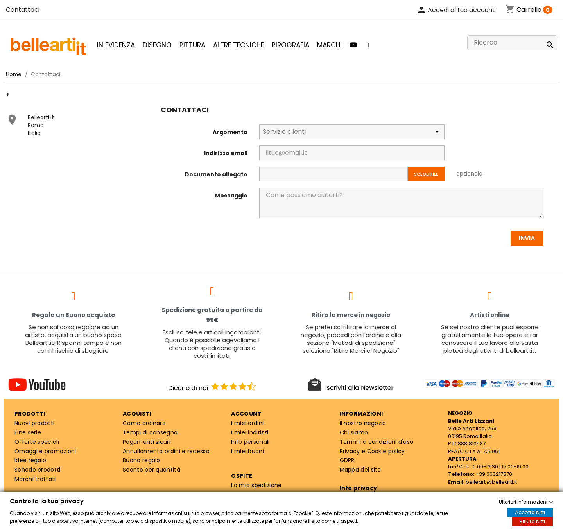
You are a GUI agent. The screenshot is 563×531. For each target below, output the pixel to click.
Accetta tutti (530, 512)
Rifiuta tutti (532, 521)
